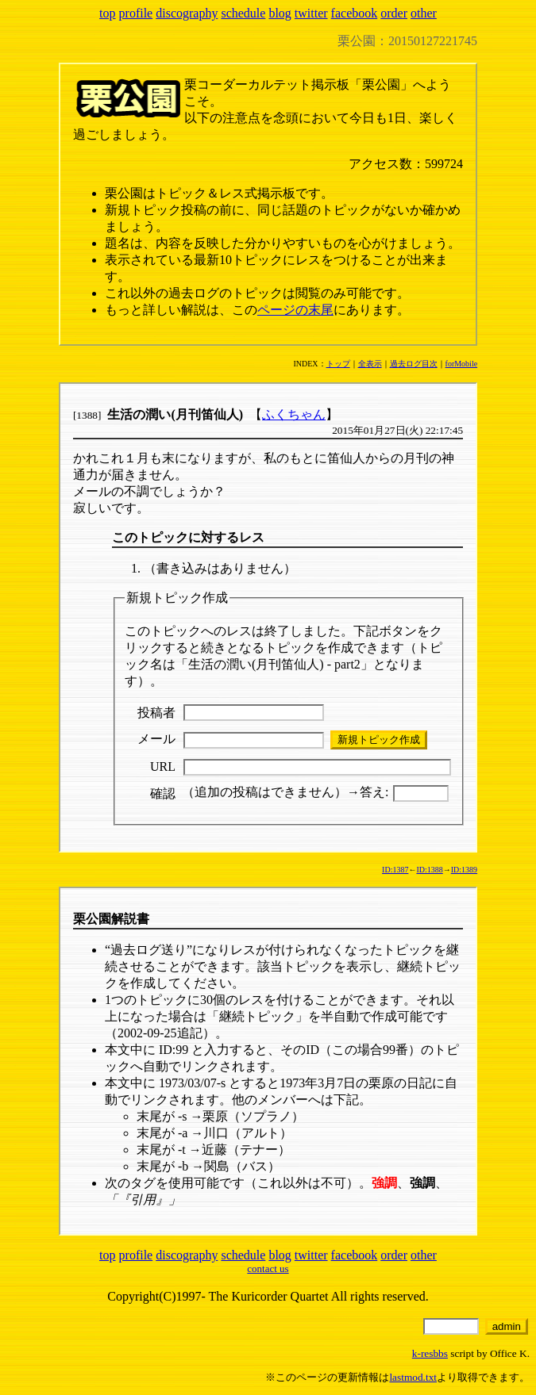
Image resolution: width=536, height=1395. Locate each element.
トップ (338, 363)
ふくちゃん (294, 414)
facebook (354, 13)
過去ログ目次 (414, 363)
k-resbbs (430, 1353)
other (424, 13)
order (393, 13)
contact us (267, 1268)
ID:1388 (429, 869)
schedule (243, 13)
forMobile (461, 363)
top (107, 13)
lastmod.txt (413, 1377)
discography (187, 13)
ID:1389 (464, 869)
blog (279, 13)
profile (136, 13)
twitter (311, 13)
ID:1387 (395, 869)
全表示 (370, 363)
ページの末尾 (295, 309)
